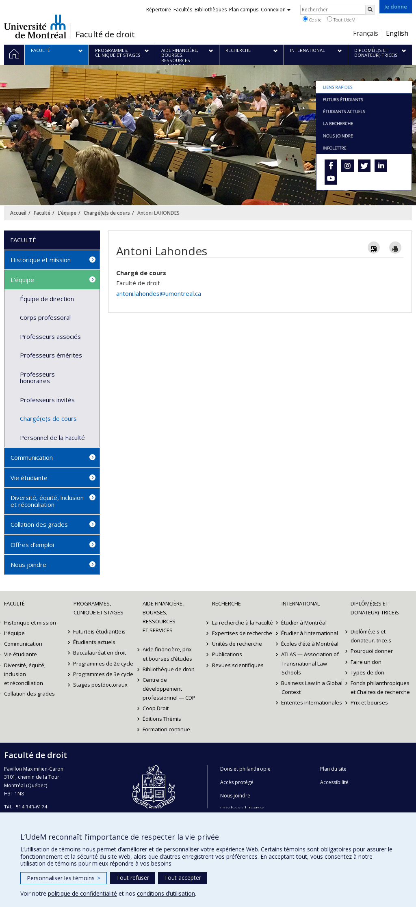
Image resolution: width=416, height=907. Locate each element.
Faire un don (366, 662)
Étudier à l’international (310, 633)
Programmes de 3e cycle (104, 674)
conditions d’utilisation (166, 893)
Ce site (312, 19)
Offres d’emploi (32, 545)
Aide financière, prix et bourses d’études (167, 654)
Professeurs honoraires (37, 377)
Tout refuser (132, 877)
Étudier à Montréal (304, 622)
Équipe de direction (47, 299)
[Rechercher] (370, 10)
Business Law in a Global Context (312, 687)
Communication (32, 457)
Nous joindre (28, 564)
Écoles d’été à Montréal (310, 643)
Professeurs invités (47, 400)
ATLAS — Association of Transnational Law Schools (310, 663)
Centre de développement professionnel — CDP (169, 688)
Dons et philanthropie (245, 768)
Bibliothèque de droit (168, 669)
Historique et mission (41, 260)
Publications (227, 654)
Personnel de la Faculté (52, 437)
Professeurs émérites (51, 355)
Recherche (226, 603)
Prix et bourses (369, 702)
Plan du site (333, 768)
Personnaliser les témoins (63, 878)
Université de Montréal (35, 26)
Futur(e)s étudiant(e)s (100, 631)
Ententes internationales (312, 702)
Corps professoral (45, 317)
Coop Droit (156, 708)
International (301, 603)
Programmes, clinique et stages (99, 608)
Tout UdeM (341, 19)
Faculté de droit (105, 34)
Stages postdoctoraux (101, 684)
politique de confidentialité (82, 893)
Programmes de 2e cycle (104, 663)
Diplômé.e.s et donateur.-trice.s (371, 636)
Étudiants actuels (95, 642)
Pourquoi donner (372, 651)
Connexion (275, 9)
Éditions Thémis (162, 718)
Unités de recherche (237, 643)
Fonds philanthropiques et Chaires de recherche (380, 687)
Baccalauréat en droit (100, 652)
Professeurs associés (50, 336)
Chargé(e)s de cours (107, 212)
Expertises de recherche (242, 633)
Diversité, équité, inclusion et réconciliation (47, 500)
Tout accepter (182, 877)
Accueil (18, 212)
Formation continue (166, 729)
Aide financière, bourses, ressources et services (163, 617)
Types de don (367, 672)
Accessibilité (334, 782)
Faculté (42, 212)
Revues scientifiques (238, 665)
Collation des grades (39, 524)
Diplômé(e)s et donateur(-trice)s (375, 608)
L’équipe (67, 212)
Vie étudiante (29, 478)
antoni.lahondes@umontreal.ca (158, 293)
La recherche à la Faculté (242, 622)
